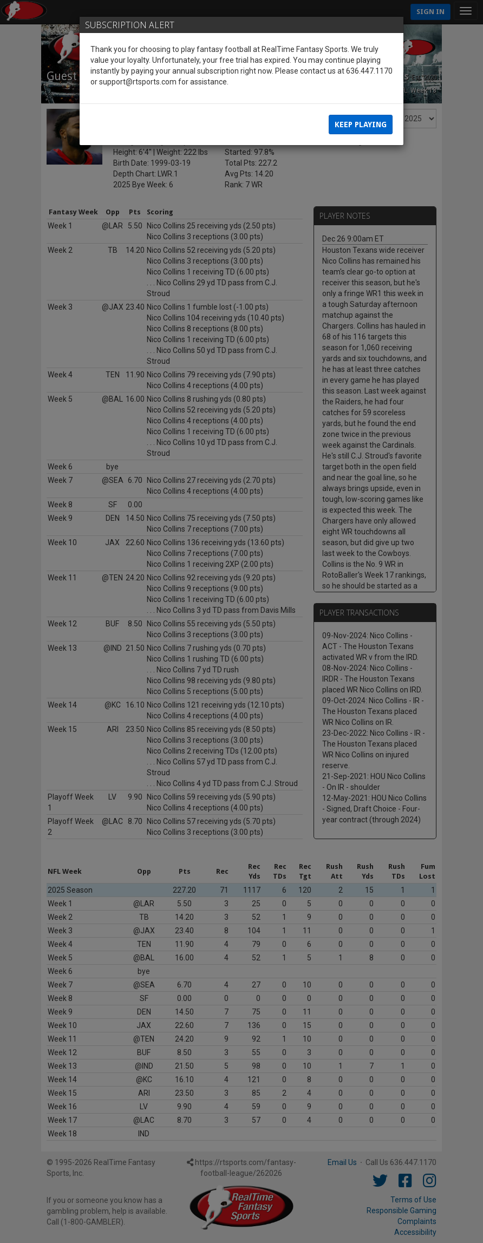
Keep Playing (361, 124)
